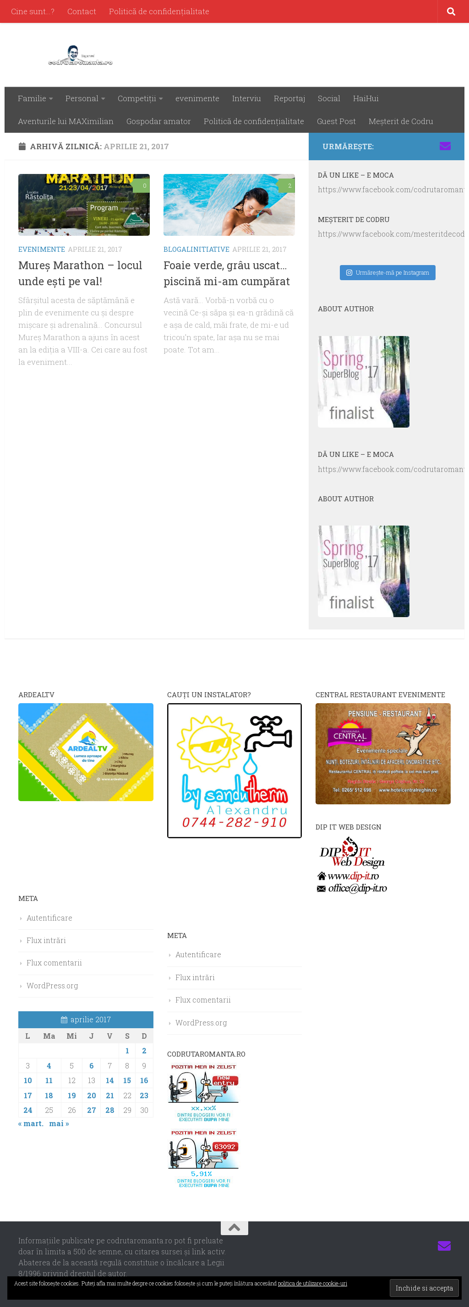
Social (329, 98)
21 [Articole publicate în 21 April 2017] (110, 1095)
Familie (32, 98)
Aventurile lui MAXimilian (66, 121)
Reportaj (289, 98)
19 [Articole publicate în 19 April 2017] (72, 1095)
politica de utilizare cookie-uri (312, 1283)
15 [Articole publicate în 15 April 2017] (127, 1080)
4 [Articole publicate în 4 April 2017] (49, 1065)
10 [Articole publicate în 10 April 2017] (28, 1080)
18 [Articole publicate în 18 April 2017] (49, 1095)
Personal (81, 98)
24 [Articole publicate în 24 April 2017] (28, 1110)
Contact (81, 11)
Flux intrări (46, 940)
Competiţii (137, 98)
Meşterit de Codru (401, 121)
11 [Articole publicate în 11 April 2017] (49, 1080)
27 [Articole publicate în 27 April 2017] (91, 1110)
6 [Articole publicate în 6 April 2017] (91, 1065)
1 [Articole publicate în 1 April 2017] (127, 1050)
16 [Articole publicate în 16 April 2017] (144, 1080)
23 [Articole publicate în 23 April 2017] (144, 1095)
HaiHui (366, 98)
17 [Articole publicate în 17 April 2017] (28, 1095)
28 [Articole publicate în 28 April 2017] (110, 1110)
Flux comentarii (54, 962)
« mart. (31, 1123)
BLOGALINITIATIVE (196, 249)
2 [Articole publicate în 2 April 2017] (144, 1050)
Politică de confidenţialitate (159, 11)
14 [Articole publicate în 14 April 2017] (110, 1080)
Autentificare (49, 917)
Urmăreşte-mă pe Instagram (387, 272)
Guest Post (336, 121)
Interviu (246, 98)
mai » (59, 1123)
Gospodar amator (158, 121)
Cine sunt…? (33, 11)
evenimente (197, 98)
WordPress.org (52, 985)
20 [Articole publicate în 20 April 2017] (91, 1095)
